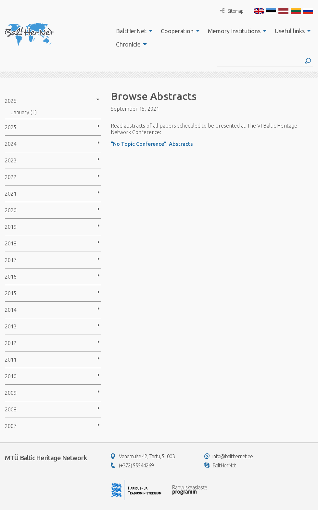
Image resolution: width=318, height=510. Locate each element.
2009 (11, 393)
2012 (11, 343)
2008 (11, 409)
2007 (11, 426)
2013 (11, 326)
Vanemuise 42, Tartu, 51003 (143, 456)
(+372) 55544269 (132, 465)
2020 (11, 210)
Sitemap (232, 11)
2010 (11, 376)
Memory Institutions (234, 31)
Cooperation (177, 31)
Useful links (290, 31)
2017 (11, 260)
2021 (11, 194)
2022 (11, 177)
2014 (11, 310)
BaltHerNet (131, 31)
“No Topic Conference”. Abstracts (152, 144)
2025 (11, 127)
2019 (11, 227)
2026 (11, 101)
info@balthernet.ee (228, 456)
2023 (11, 160)
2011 (11, 360)
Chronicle (128, 44)
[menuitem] (132, 30)
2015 (11, 293)
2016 (11, 277)
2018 (11, 243)
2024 (11, 144)
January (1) (24, 112)
